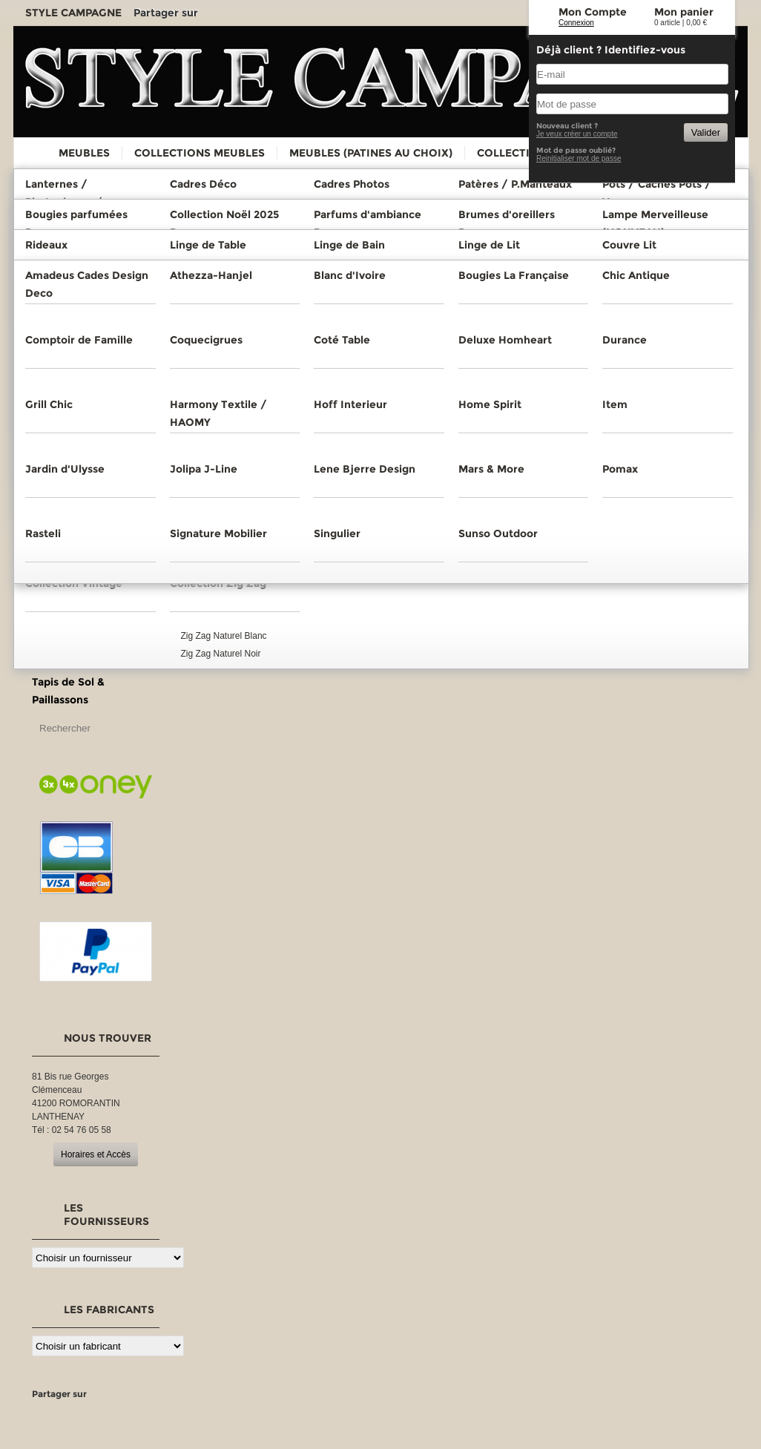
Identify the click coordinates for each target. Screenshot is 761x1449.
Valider (705, 132)
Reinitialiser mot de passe (579, 158)
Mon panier (684, 12)
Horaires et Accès (96, 1154)
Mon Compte (593, 12)
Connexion (576, 23)
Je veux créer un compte (577, 134)
